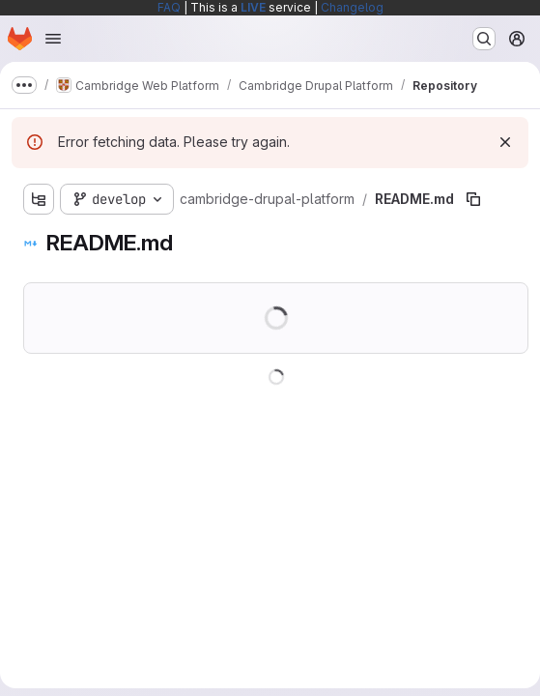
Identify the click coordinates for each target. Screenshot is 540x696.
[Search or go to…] (484, 38)
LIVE (253, 7)
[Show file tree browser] (38, 199)
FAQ (169, 7)
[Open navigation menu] (53, 38)
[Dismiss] (505, 142)
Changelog (352, 7)
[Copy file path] (473, 199)
